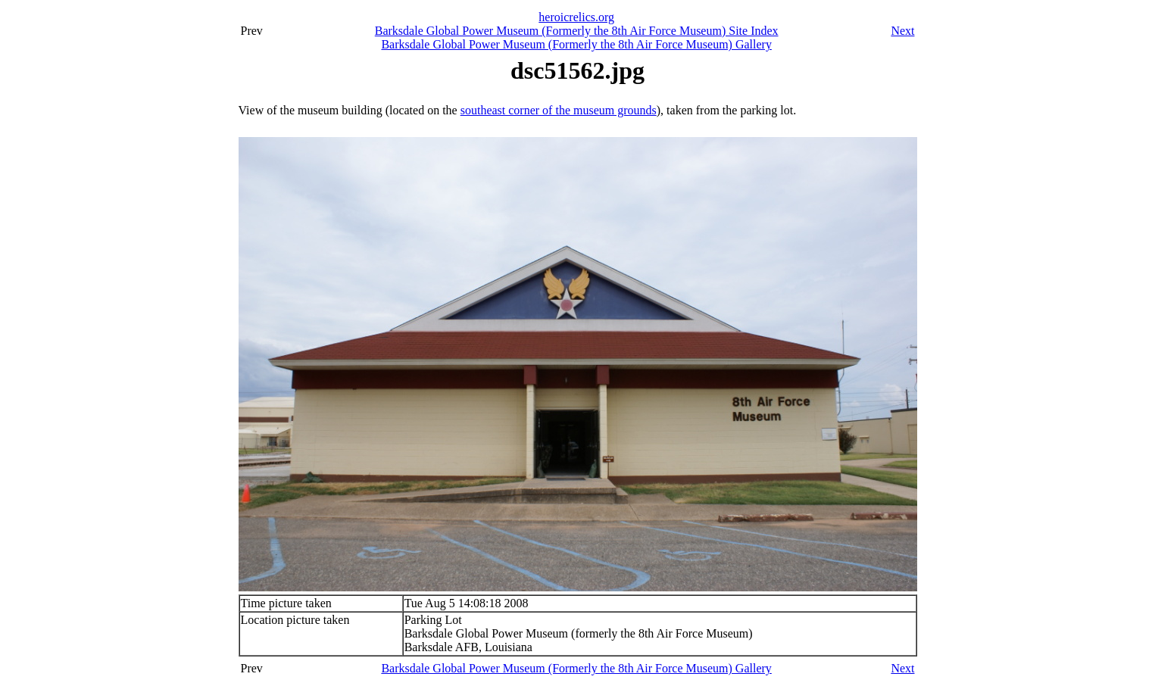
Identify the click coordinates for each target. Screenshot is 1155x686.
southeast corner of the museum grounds (558, 110)
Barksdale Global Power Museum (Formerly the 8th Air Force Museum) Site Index (577, 30)
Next (902, 30)
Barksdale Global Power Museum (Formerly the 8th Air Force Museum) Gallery (576, 44)
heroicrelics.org (576, 17)
